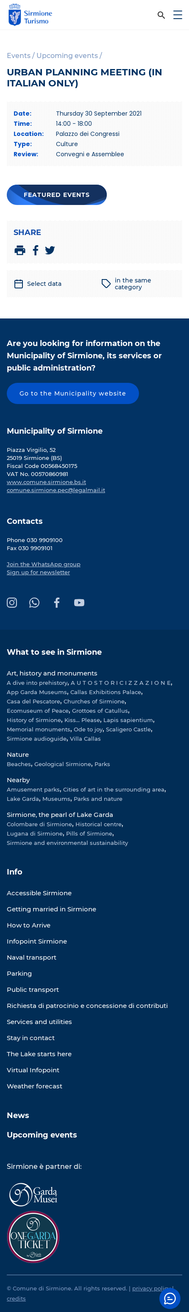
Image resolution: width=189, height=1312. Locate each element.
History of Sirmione (34, 720)
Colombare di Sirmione (39, 824)
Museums (56, 798)
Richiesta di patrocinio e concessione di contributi (87, 1006)
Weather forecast (34, 1086)
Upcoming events (42, 1135)
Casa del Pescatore (33, 701)
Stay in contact (31, 1038)
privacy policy (151, 1288)
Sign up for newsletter (38, 572)
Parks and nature (98, 798)
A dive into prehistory (37, 682)
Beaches (19, 764)
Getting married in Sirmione (51, 909)
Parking (19, 973)
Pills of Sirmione (89, 833)
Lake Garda (23, 798)
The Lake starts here (39, 1054)
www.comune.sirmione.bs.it (46, 482)
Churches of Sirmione (94, 701)
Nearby (18, 780)
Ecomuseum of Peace (38, 710)
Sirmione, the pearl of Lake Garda (60, 815)
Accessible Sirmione (39, 893)
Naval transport (31, 957)
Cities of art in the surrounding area (113, 789)
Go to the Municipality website (72, 393)
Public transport (33, 989)
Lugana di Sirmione (35, 833)
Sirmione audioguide (37, 738)
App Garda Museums (37, 692)
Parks (102, 764)
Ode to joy (88, 729)
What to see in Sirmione (54, 652)
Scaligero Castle (128, 729)
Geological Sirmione (62, 764)
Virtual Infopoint (33, 1070)
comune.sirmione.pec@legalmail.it (56, 490)
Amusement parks (33, 789)
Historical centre (98, 824)
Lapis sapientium (128, 720)
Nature (18, 754)
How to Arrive (28, 925)
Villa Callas (85, 738)
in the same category (126, 284)
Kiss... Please (82, 720)
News (18, 1115)
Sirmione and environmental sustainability (67, 842)
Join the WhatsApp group (44, 564)
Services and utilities (39, 1022)
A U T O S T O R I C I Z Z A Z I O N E (121, 682)
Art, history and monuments (52, 673)
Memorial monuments (38, 729)
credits (16, 1298)
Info (14, 872)
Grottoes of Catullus (100, 710)
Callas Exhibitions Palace (105, 692)
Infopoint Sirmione (37, 941)
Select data (37, 284)
